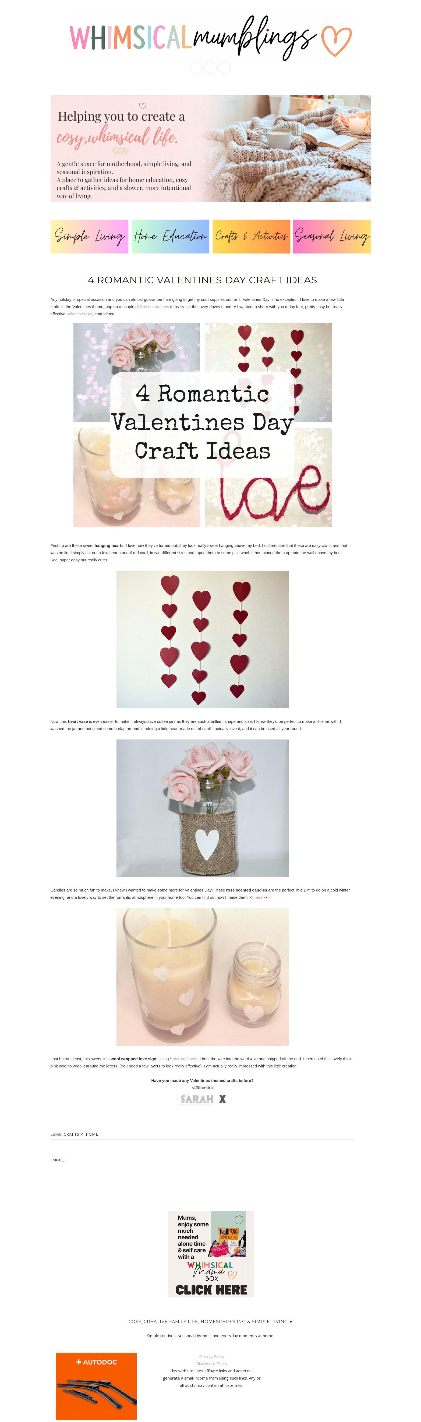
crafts (71, 1134)
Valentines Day (79, 314)
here (259, 897)
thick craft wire (184, 1058)
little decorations (154, 306)
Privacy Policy (211, 1356)
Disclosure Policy (211, 1363)
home (92, 1134)
